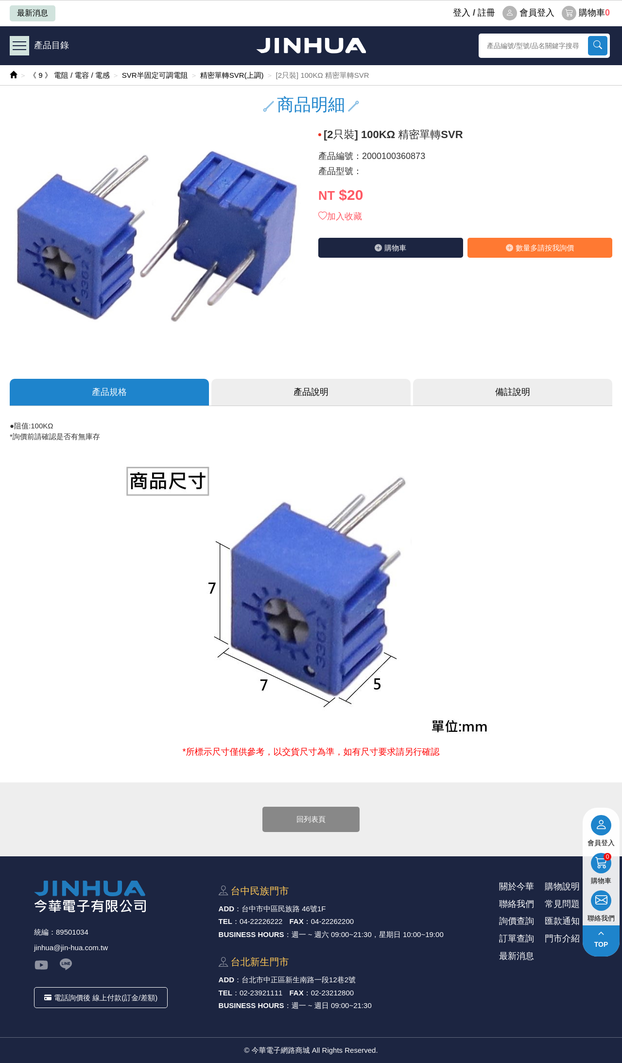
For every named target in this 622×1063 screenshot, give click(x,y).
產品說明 (311, 392)
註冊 (486, 13)
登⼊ (461, 13)
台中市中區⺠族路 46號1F (284, 908)
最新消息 (32, 13)
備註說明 (512, 392)
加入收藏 (340, 216)
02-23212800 (332, 993)
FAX (297, 921)
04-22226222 (261, 921)
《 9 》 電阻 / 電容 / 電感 (69, 75)
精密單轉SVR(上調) (232, 75)
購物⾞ (390, 248)
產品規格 (109, 392)
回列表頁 (311, 819)
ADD (227, 908)
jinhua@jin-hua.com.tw (71, 947)
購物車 (586, 13)
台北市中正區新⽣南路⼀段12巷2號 (299, 979)
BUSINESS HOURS (251, 934)
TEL (225, 921)
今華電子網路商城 (311, 45)
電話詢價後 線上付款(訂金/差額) (100, 997)
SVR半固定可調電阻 (155, 75)
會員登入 (528, 13)
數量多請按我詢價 (540, 248)
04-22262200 (332, 921)
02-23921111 (261, 993)
